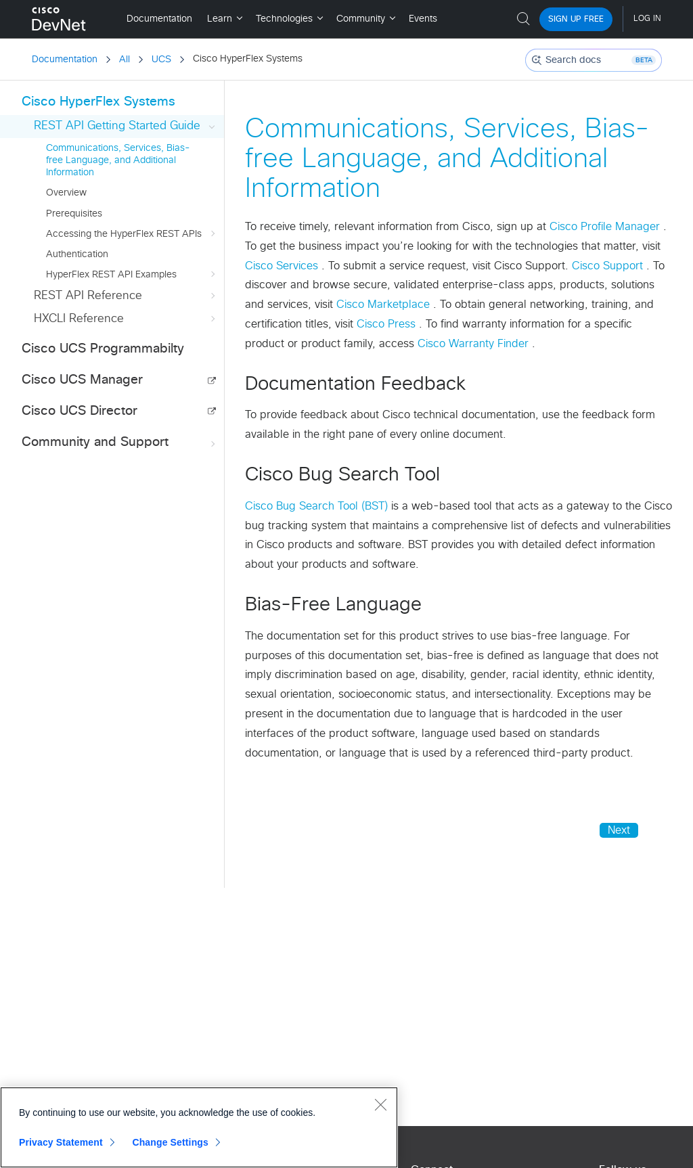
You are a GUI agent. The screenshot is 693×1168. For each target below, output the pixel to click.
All (124, 59)
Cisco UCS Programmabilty (103, 348)
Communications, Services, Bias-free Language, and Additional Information (118, 160)
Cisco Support (609, 266)
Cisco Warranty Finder (475, 343)
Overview (66, 193)
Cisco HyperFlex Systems (98, 101)
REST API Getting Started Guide (126, 126)
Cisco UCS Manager (82, 380)
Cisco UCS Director (79, 411)
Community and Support (120, 443)
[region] (199, 1127)
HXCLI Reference (126, 319)
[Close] (380, 1104)
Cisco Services (283, 266)
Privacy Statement (61, 1142)
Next (619, 830)
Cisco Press (388, 324)
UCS (161, 59)
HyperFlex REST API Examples (132, 274)
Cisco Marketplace (384, 304)
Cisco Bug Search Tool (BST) (318, 506)
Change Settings (170, 1142)
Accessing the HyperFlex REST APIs (132, 234)
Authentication (77, 254)
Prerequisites (74, 214)
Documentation (64, 59)
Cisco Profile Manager (606, 226)
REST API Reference (126, 296)
